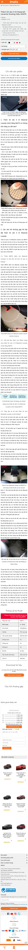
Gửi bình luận (7, 748)
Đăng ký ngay (14, 908)
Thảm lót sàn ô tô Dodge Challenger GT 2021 (20, 775)
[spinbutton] (16, 46)
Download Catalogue (14, 675)
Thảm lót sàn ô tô (14, 5)
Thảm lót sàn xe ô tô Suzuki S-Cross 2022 (21, 835)
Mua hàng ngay (14, 53)
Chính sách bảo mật (22, 904)
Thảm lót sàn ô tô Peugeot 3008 (7, 774)
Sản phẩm (6, 5)
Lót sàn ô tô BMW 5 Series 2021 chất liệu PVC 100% (7, 835)
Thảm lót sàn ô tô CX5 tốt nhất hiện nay (7, 805)
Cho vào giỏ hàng (14, 58)
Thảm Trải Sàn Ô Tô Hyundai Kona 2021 (20, 805)
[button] (26, 45)
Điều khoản (10, 904)
